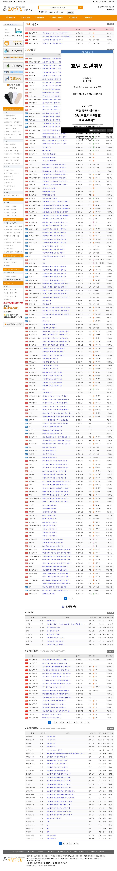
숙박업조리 (16, 157)
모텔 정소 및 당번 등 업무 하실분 (52, 372)
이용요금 (87, 17)
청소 (43, 260)
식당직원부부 (8, 233)
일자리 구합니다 (52, 620)
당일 (43, 389)
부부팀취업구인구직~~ (11, 220)
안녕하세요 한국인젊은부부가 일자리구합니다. (61, 791)
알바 (5, 138)
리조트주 (16, 173)
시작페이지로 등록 (19, 1)
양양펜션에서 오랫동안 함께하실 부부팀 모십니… (57, 549)
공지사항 (110, 9)
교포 (15, 293)
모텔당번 (14, 147)
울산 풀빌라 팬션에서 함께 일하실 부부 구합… (56, 711)
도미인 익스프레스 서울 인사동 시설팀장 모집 (56, 79)
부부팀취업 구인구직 (10, 223)
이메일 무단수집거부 (64, 851)
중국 (11, 293)
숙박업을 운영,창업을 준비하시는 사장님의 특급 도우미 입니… (65, 753)
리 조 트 (6, 166)
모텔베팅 (16, 151)
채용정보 (10, 17)
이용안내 (41, 851)
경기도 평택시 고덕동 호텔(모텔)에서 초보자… (56, 481)
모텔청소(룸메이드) (10, 144)
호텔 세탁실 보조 (47, 392)
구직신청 (110, 613)
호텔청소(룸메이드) (10, 115)
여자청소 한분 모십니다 (49, 515)
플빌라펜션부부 (9, 252)
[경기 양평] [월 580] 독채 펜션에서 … (54, 701)
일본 (11, 296)
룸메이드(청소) (8, 176)
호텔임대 (14, 206)
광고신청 (110, 24)
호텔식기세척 (17, 131)
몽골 (11, 290)
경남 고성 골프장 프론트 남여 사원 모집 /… (55, 587)
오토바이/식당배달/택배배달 (12, 256)
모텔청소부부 (18, 226)
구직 (48, 822)
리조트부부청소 (9, 249)
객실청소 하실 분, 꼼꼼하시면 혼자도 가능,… (55, 283)
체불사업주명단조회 (98, 851)
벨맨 (20, 135)
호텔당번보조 (8, 122)
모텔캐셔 (7, 147)
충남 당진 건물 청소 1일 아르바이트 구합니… (56, 82)
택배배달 (7, 265)
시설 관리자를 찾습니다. (49, 447)
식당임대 (14, 212)
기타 (10, 138)
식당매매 (7, 212)
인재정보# (69, 606)
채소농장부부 (17, 242)
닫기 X (110, 130)
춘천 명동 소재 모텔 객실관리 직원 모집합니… (56, 307)
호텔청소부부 (8, 226)
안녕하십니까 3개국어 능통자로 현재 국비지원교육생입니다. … (66, 624)
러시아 (6, 296)
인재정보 (25, 17)
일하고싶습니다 (47, 317)
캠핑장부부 (18, 252)
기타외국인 (7, 299)
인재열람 (72, 17)
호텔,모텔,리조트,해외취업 (12, 109)
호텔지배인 (14, 128)
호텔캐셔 (7, 119)
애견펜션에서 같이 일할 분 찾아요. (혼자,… (55, 663)
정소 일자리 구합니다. (53, 627)
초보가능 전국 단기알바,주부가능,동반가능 (55, 420)
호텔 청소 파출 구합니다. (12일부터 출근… (55, 62)
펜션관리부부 (8, 229)
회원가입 (111, 1)
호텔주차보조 (18, 125)
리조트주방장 (8, 173)
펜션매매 (7, 209)
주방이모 (7, 276)
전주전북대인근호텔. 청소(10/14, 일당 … (54, 130)
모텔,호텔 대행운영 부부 (54, 818)
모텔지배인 (7, 157)
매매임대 (6, 200)
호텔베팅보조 (18, 122)
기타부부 (15, 239)
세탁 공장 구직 (51, 736)
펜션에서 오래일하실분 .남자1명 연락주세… (55, 690)
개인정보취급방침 (18, 851)
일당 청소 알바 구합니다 (49, 198)
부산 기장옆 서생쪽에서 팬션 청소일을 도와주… (56, 673)
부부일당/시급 (8, 245)
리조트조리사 (8, 183)
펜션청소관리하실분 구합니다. (51, 89)
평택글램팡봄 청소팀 (48, 188)
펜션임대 (14, 209)
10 (81, 722)
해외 (17, 196)
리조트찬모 (7, 189)
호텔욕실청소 (8, 125)
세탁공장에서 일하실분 (49, 505)
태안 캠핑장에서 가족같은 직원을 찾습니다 (55, 566)
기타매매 (7, 216)
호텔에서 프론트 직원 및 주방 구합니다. (54, 471)
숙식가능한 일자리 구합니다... (56, 638)
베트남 (6, 290)
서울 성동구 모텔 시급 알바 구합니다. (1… (55, 219)
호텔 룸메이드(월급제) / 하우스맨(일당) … (55, 174)
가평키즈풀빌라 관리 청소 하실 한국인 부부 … (56, 573)
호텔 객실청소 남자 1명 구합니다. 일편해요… (56, 202)
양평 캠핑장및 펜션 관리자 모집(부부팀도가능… (56, 694)
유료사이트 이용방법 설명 (106, 7)
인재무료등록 (56, 17)
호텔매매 (7, 206)
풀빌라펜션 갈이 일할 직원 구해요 (52, 40)
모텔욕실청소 (18, 154)
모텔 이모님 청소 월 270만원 (51, 113)
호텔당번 (14, 119)
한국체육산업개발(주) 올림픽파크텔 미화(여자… (56, 58)
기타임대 (14, 216)
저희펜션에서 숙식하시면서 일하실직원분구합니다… (58, 413)
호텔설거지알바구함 (48, 594)
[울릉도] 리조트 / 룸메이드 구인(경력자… (55, 99)
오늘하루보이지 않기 (97, 130)
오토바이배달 (8, 259)
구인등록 (39, 17)
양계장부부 (7, 239)
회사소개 (103, 1)
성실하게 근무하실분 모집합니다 (52, 427)
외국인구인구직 (8, 283)
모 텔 (5, 141)
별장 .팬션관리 (51, 835)
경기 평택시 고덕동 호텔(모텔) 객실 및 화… (55, 461)
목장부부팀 (16, 236)
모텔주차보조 (8, 154)
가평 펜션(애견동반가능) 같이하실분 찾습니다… (56, 437)
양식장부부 (7, 242)
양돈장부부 (7, 236)
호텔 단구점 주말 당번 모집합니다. (52, 539)
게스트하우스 (16, 163)
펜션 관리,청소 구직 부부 (54, 750)
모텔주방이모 (8, 160)
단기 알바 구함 (46, 147)
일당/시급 (14, 135)
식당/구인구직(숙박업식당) (12, 270)
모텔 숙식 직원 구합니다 (49, 522)
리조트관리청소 (9, 170)
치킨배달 (14, 262)
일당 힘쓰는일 (46, 300)
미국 (15, 296)
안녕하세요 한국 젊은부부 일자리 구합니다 (59, 801)
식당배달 (7, 262)
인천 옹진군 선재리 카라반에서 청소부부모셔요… (57, 33)
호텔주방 (7, 128)
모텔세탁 (16, 160)
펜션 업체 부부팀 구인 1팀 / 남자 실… (53, 687)
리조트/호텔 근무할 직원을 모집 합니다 (54, 164)
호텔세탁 (7, 135)
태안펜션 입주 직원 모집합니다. (51, 714)
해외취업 (7, 192)
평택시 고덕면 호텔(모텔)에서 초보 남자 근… (55, 491)
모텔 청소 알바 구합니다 (49, 324)
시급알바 (14, 276)
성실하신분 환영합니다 (49, 154)
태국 (15, 290)
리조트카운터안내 (9, 186)
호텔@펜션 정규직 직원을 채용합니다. (53, 348)
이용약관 (31, 851)
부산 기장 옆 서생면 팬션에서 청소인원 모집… (56, 666)
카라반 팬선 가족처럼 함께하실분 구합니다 (55, 660)
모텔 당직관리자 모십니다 (50, 358)
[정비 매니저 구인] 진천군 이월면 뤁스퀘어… (56, 331)
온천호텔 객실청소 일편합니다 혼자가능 (54, 229)
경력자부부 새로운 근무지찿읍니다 (57, 757)
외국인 (6, 286)
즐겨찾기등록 (7, 1)
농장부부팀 (17, 233)
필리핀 (6, 293)
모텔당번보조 (8, 151)
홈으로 (95, 1)
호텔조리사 (7, 131)
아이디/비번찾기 (17, 36)
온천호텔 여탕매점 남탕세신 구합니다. (53, 246)
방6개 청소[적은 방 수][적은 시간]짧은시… (55, 396)
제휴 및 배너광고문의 (13, 324)
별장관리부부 (18, 229)
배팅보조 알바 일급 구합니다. (56, 641)
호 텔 (5, 112)
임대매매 (7, 203)
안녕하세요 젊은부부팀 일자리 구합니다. (59, 774)
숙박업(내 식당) (9, 273)
